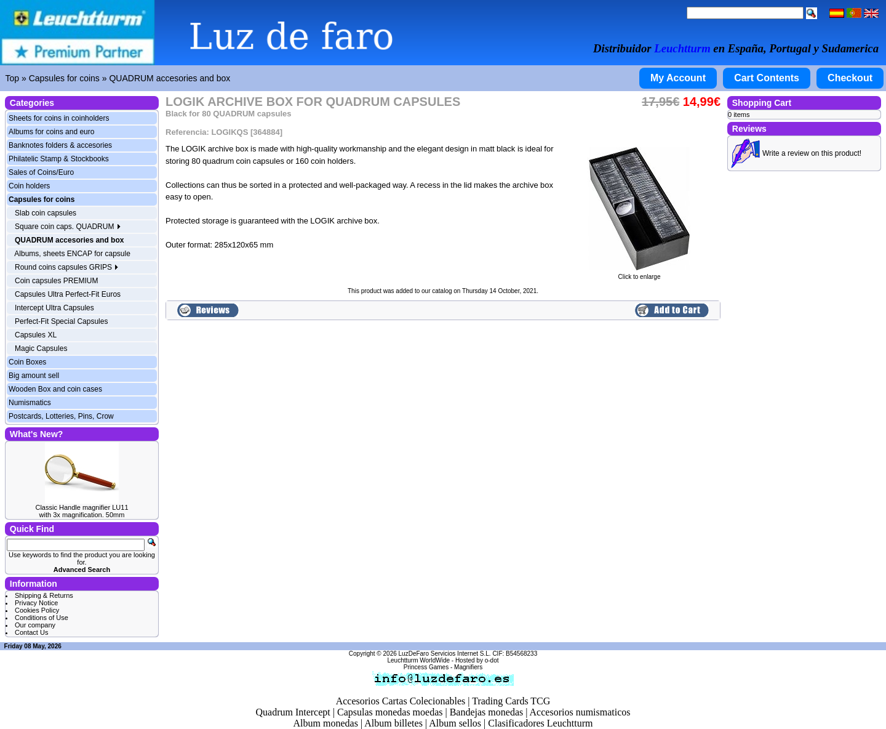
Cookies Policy (37, 610)
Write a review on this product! (811, 153)
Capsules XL (36, 335)
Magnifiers (468, 667)
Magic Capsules (41, 348)
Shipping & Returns (44, 595)
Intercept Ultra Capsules (54, 308)
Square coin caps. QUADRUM (68, 226)
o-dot (492, 660)
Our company (35, 625)
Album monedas (325, 723)
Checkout (850, 78)
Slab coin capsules (45, 213)
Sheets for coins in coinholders (59, 118)
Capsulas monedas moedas (390, 712)
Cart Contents (766, 78)
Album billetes (393, 723)
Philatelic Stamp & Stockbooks (59, 159)
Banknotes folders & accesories (60, 145)
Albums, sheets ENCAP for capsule (72, 253)
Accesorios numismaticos (580, 712)
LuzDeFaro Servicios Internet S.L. (445, 653)
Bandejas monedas (487, 712)
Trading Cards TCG (511, 701)
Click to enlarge (639, 274)
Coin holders (29, 186)
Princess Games (426, 667)
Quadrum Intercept (292, 712)
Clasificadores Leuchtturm (540, 723)
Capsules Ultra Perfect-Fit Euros (68, 294)
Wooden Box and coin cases (55, 389)
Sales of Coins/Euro (41, 172)
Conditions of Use (41, 617)
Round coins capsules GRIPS (67, 267)
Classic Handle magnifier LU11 (81, 507)
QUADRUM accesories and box (169, 78)
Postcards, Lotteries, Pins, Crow (61, 416)
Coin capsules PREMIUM (56, 280)
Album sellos (455, 723)
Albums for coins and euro (51, 131)
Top (13, 78)
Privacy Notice (36, 602)
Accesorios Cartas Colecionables (401, 701)
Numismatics (30, 402)
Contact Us (31, 632)
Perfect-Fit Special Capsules (61, 321)
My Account (678, 78)
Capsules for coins (64, 78)
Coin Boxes (27, 362)
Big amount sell (34, 375)
